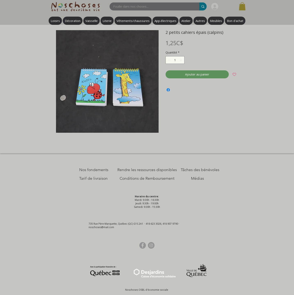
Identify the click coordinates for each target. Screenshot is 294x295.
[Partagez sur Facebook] (168, 89)
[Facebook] (142, 245)
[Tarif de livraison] (93, 178)
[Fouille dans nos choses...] (152, 6)
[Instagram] (151, 245)
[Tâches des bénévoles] (200, 170)
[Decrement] (168, 60)
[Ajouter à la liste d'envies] (234, 74)
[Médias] (197, 178)
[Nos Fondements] (93, 170)
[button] (242, 6)
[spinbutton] (175, 60)
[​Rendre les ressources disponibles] (147, 170)
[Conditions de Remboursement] (147, 178)
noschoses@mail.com (101, 227)
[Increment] (181, 60)
